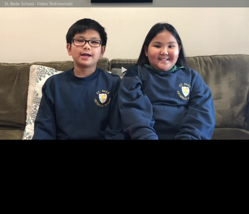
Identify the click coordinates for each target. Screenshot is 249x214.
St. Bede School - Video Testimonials (38, 4)
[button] (124, 70)
